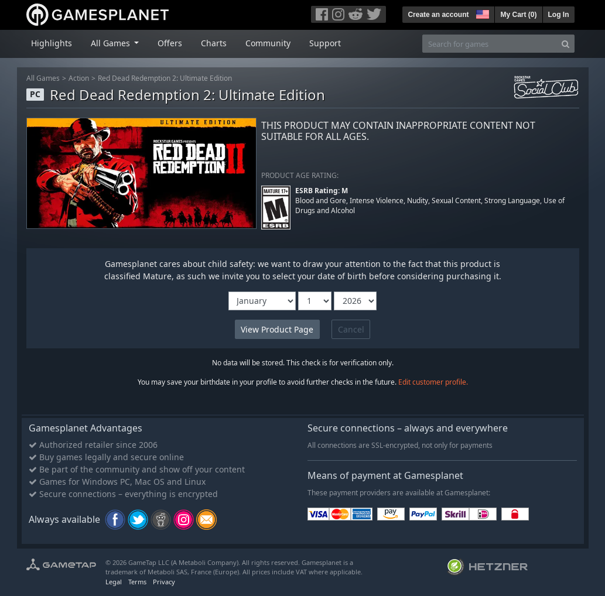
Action (79, 78)
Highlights (51, 43)
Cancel (351, 329)
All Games (43, 78)
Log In (558, 15)
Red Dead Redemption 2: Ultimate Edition (165, 78)
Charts (214, 43)
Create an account (438, 15)
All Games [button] (111, 43)
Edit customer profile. (433, 382)
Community (267, 43)
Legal (113, 581)
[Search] (565, 44)
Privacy (164, 581)
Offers (170, 43)
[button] (481, 13)
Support (325, 43)
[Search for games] (489, 44)
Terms (137, 581)
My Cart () (518, 15)
